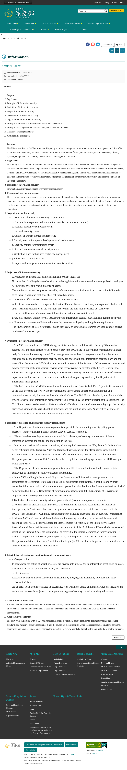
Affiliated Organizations (39, 671)
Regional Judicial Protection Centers (41, 714)
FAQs (32, 709)
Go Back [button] (109, 45)
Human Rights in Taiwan (65, 29)
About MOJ (29, 23)
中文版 (114, 3)
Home (122, 3)
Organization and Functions (40, 667)
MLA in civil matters (109, 671)
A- (112, 50)
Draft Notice (11, 712)
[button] (88, 44)
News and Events (107, 663)
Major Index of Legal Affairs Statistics (88, 664)
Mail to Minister (36, 702)
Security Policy (71, 745)
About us (104, 659)
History (33, 659)
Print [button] (121, 45)
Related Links (106, 690)
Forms (32, 720)
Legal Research (59, 671)
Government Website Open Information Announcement (44, 745)
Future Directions (60, 663)
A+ (122, 50)
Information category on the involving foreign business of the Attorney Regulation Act (41, 730)
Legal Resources (12, 716)
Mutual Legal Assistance (98, 23)
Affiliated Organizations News (15, 664)
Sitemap (106, 3)
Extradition (105, 678)
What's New (12, 23)
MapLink (97, 3)
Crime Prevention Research (64, 674)
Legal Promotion (60, 667)
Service (44, 29)
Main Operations (49, 23)
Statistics (104, 686)
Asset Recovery (107, 674)
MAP (72, 754)
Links (84, 29)
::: (1, 2)
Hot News (10, 659)
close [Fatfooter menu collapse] (121, 647)
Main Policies (59, 659)
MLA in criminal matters (110, 667)
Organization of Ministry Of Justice (17, 2)
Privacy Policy (31, 750)
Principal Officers (37, 663)
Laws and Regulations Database (20, 29)
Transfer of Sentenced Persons (112, 682)
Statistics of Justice (72, 23)
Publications (34, 724)
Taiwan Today (35, 705)
